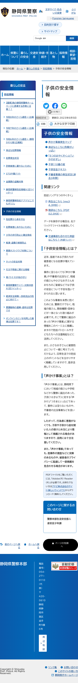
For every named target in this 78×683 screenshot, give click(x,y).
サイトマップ (50, 31)
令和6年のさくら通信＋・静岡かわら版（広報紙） (20, 141)
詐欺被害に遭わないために (18, 166)
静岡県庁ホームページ (66, 675)
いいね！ (56, 112)
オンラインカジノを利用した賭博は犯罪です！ (20, 320)
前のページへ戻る (12, 546)
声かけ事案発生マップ (59, 142)
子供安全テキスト (57, 169)
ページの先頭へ (61, 545)
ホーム (5, 55)
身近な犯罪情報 (13, 150)
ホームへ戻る (33, 546)
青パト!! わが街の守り (16, 277)
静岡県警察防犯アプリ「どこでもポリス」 (20, 202)
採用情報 (63, 55)
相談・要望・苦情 (73, 55)
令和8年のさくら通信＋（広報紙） (20, 118)
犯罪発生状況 (12, 158)
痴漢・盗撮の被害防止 (16, 243)
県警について (15, 55)
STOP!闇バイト (13, 174)
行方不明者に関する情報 (17, 269)
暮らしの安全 (24, 55)
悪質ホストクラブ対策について (19, 252)
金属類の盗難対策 (14, 181)
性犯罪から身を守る (15, 219)
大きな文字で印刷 (64, 124)
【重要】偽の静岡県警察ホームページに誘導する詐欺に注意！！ (19, 106)
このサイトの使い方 (68, 671)
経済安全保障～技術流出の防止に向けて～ (20, 298)
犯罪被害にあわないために (18, 227)
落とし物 (53, 55)
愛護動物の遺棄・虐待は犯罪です (19, 309)
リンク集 (52, 667)
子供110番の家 (56, 164)
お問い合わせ (71, 667)
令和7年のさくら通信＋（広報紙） (20, 129)
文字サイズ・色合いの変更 (53, 11)
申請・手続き (44, 55)
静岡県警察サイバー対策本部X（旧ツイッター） (19, 287)
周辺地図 (44, 643)
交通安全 (34, 55)
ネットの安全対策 (14, 262)
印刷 (43, 124)
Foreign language (63, 18)
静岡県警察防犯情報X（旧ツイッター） (20, 191)
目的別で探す (51, 24)
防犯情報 (47, 69)
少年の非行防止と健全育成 (19, 235)
